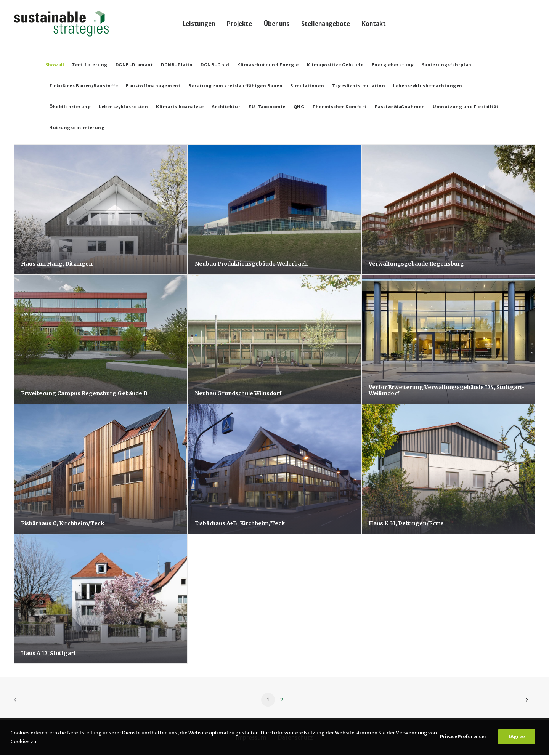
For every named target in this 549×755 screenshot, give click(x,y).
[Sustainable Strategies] (61, 23)
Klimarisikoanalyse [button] (180, 106)
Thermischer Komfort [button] (339, 106)
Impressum (251, 737)
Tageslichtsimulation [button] (358, 85)
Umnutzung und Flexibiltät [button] (466, 106)
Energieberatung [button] (393, 64)
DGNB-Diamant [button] (134, 64)
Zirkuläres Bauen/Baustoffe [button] (83, 85)
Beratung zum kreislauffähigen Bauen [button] (235, 85)
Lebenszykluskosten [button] (123, 106)
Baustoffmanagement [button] (153, 85)
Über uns (276, 23)
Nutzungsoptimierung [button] (76, 127)
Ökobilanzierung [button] (70, 106)
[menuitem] (198, 23)
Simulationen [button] (307, 85)
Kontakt (374, 23)
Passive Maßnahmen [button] (400, 106)
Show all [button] (55, 64)
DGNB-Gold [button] (215, 64)
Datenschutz (295, 737)
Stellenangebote (325, 23)
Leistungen (199, 23)
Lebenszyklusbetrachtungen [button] (427, 85)
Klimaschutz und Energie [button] (268, 64)
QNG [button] (299, 106)
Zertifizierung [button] (90, 64)
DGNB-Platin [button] (177, 64)
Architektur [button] (226, 106)
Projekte (239, 23)
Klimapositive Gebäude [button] (335, 64)
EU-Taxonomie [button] (267, 106)
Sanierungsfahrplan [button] (447, 64)
